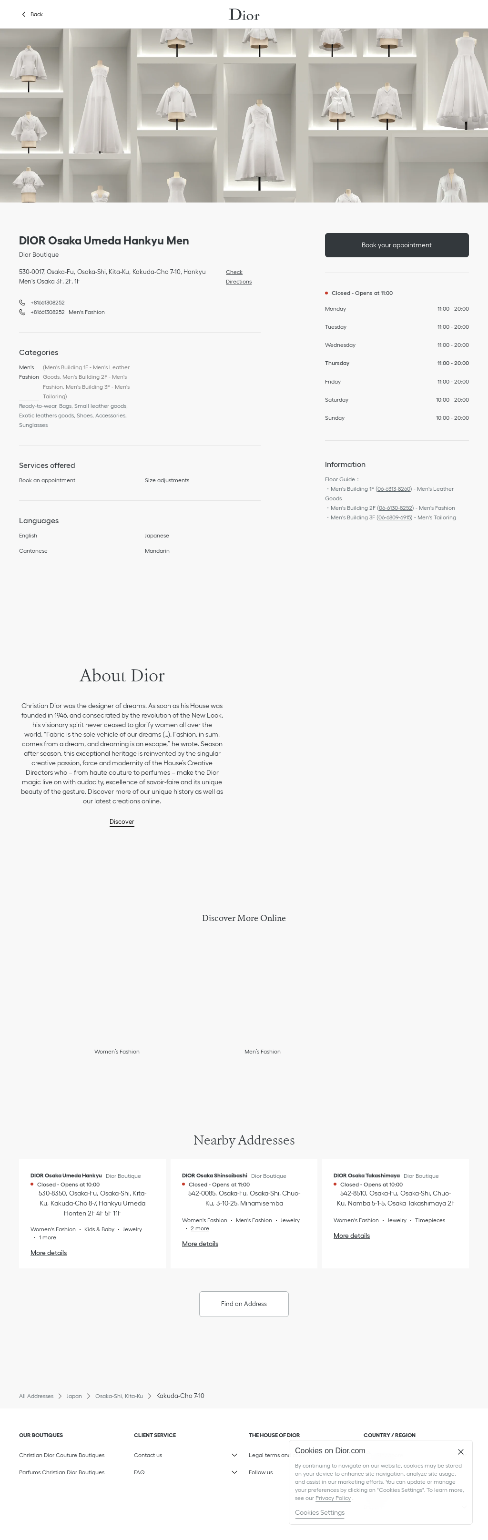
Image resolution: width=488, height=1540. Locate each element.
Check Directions (236, 275)
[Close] (461, 1452)
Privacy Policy (333, 1498)
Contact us (179, 1453)
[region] (381, 1482)
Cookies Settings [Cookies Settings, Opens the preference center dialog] (320, 1512)
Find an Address (244, 1303)
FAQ (179, 1470)
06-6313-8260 (393, 489)
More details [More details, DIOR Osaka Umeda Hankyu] (48, 1252)
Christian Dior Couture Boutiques (61, 1455)
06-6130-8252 (395, 508)
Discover (122, 821)
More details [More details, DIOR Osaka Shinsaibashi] (200, 1243)
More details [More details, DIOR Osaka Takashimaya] (352, 1235)
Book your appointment (397, 245)
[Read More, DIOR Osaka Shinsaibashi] (195, 1228)
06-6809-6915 (394, 517)
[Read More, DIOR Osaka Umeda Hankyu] (43, 1237)
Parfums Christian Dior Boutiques (61, 1472)
